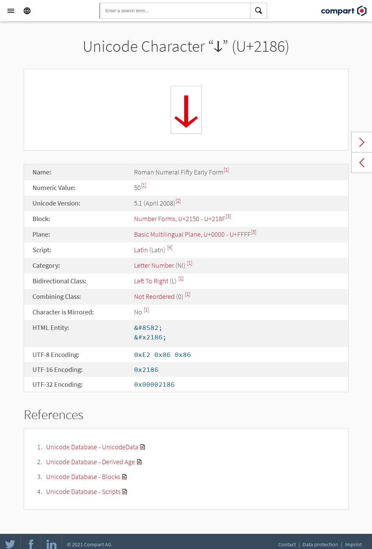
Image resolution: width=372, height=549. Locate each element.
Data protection (320, 544)
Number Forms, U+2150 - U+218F (179, 218)
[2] (178, 200)
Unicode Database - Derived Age (90, 461)
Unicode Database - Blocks (83, 476)
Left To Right (151, 281)
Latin (141, 249)
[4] (169, 247)
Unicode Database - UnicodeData (92, 447)
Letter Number (154, 265)
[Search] (259, 11)
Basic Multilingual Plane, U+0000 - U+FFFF (192, 234)
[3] (228, 216)
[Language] (27, 11)
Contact (287, 544)
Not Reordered (154, 296)
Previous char (362, 162)
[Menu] (11, 11)
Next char (362, 142)
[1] (226, 169)
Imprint (353, 544)
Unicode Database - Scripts (83, 491)
